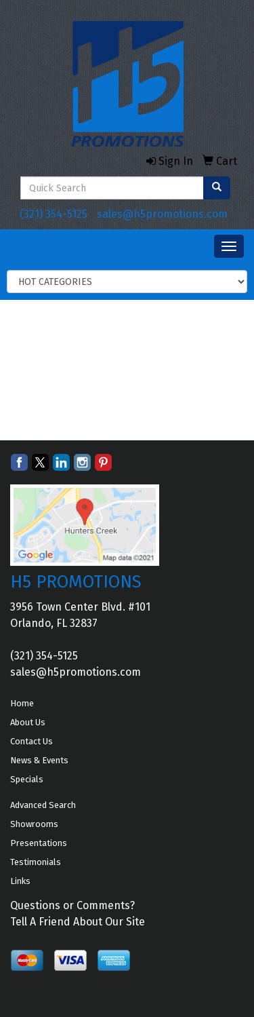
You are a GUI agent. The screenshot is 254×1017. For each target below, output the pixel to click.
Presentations (38, 843)
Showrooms (34, 824)
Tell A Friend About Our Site (77, 921)
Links (20, 881)
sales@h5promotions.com (162, 214)
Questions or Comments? (72, 905)
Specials (26, 779)
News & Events (39, 760)
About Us (27, 722)
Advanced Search (43, 805)
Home (22, 703)
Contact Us (31, 741)
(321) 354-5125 (53, 214)
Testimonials (35, 862)
